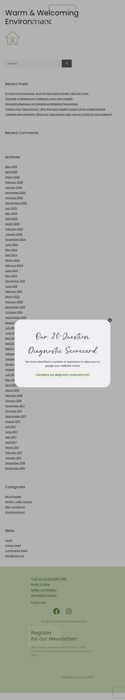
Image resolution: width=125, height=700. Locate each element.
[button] (110, 320)
